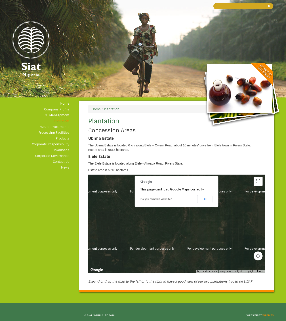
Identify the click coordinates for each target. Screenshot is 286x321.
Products (62, 138)
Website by (260, 315)
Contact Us (61, 162)
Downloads (61, 150)
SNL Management (56, 115)
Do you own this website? (156, 199)
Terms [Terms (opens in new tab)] (260, 271)
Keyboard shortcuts (207, 271)
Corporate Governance (52, 156)
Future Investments (54, 127)
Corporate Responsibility (50, 144)
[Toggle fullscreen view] (258, 181)
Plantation (61, 121)
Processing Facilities (53, 133)
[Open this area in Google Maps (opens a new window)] (96, 270)
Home (64, 103)
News (65, 167)
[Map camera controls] (258, 255)
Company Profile (56, 109)
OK (205, 199)
